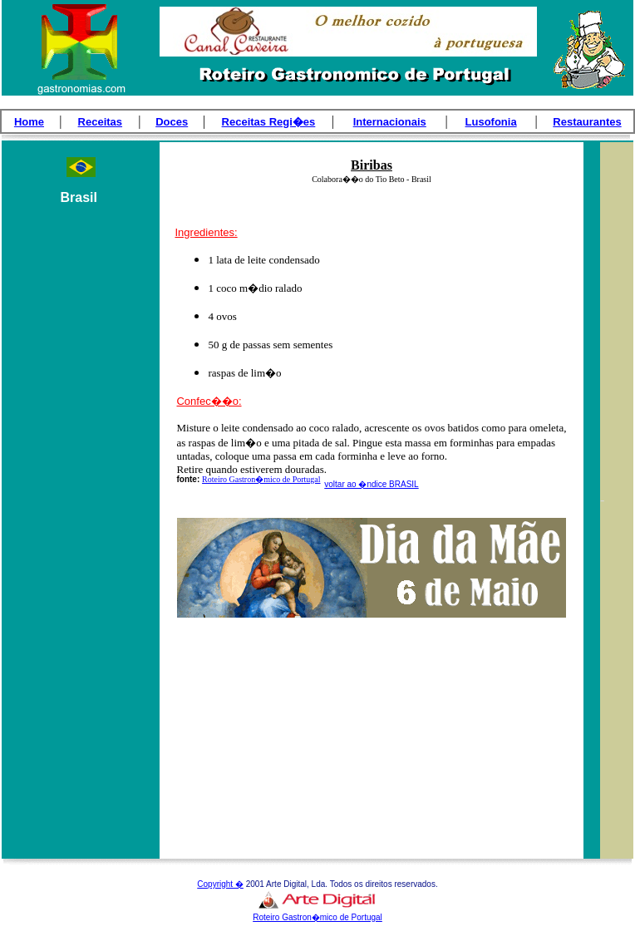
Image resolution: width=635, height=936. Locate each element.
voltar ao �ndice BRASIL (371, 484)
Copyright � (220, 884)
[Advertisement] (80, 524)
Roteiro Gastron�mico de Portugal (261, 479)
